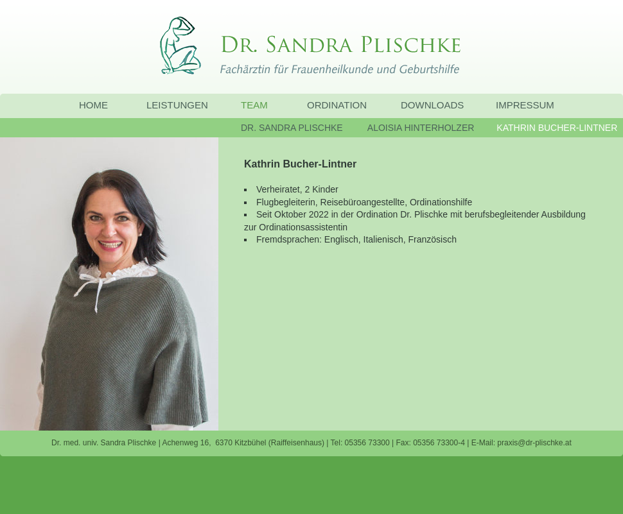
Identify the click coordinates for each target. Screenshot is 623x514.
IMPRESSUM (525, 104)
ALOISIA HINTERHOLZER (420, 128)
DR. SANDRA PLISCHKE (292, 128)
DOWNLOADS (432, 104)
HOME (93, 104)
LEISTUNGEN (177, 104)
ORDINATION (337, 104)
